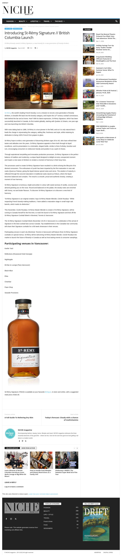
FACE (46, 525)
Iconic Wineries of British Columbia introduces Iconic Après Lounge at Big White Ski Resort (15, 473)
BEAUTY (23, 21)
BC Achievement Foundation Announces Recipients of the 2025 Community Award (106, 81)
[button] (116, 21)
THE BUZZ (60, 21)
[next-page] (77, 448)
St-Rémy (8, 113)
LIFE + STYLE (13, 26)
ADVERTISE (97, 552)
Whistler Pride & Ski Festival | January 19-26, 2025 (107, 92)
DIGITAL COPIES (108, 552)
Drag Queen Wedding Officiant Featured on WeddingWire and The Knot (106, 59)
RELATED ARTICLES (12, 448)
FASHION (11, 21)
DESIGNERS (48, 528)
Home (6, 26)
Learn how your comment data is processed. (43, 494)
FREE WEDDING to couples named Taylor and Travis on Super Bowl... (106, 128)
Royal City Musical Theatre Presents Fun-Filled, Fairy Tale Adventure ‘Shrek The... (106, 36)
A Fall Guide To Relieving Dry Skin (19, 417)
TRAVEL (48, 21)
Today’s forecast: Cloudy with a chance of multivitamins (61, 418)
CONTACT (5, 3)
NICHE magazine (11, 48)
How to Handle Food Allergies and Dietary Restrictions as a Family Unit (40, 472)
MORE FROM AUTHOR (28, 448)
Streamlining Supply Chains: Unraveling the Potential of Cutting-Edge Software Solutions (106, 116)
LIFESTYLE (35, 21)
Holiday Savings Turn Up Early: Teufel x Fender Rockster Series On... (105, 47)
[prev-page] (74, 448)
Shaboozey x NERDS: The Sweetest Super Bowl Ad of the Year (66, 472)
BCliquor (48, 392)
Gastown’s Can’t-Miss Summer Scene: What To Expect (105, 70)
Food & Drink (22, 26)
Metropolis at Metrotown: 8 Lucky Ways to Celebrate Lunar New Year (106, 139)
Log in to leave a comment (14, 487)
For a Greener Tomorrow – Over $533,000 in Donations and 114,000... (106, 104)
